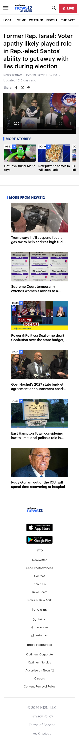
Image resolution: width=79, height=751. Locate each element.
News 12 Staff (12, 75)
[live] (68, 8)
